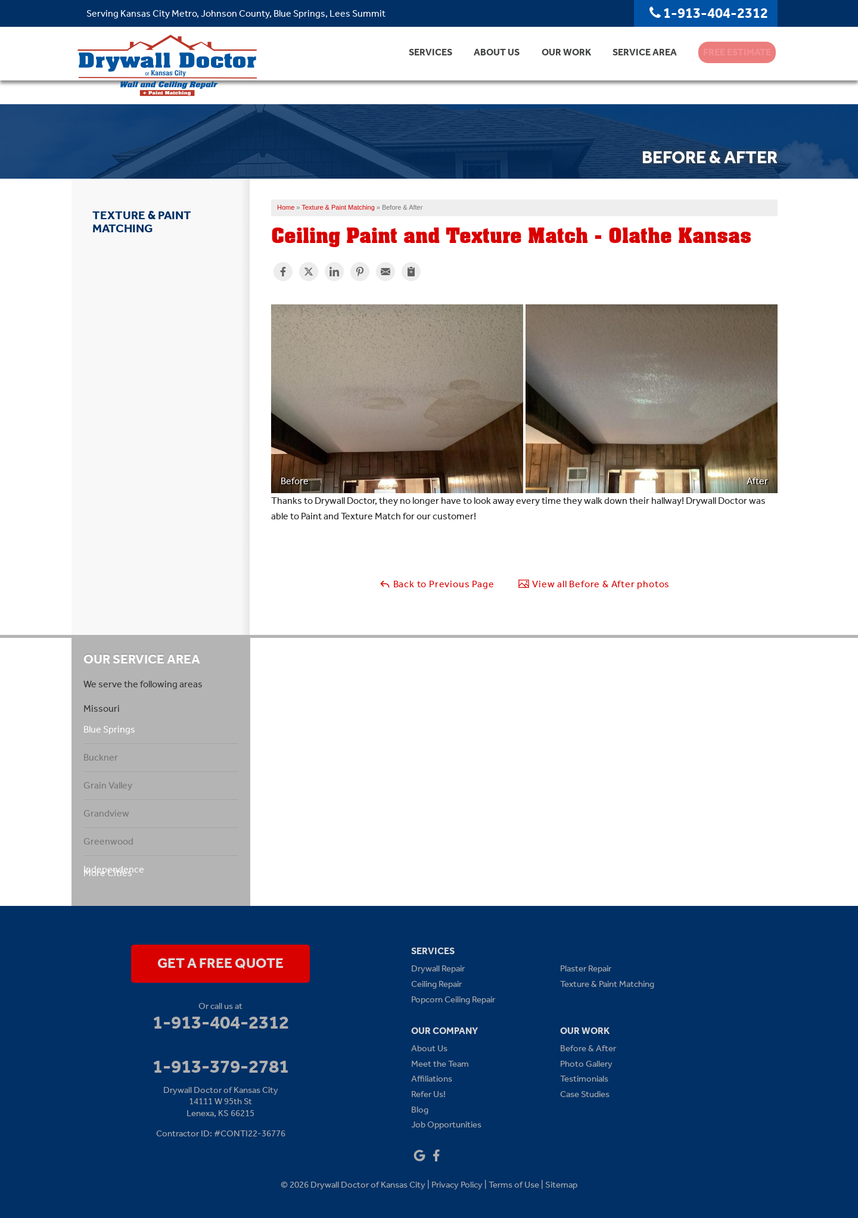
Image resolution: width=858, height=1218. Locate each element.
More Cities (107, 873)
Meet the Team (440, 1063)
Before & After (588, 1048)
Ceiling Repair (436, 984)
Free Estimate (731, 65)
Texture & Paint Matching (141, 221)
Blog (419, 1109)
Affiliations (431, 1078)
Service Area (631, 65)
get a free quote (220, 963)
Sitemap (561, 1184)
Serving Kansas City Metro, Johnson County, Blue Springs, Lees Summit (236, 13)
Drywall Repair (438, 968)
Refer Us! (428, 1094)
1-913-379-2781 (221, 1066)
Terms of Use (514, 1184)
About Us (479, 65)
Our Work (551, 65)
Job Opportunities (446, 1124)
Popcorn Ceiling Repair (453, 999)
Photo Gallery (586, 1063)
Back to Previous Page (437, 584)
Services (411, 65)
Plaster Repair (585, 968)
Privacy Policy (457, 1184)
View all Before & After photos (594, 584)
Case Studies (585, 1094)
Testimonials (584, 1078)
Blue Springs (109, 729)
